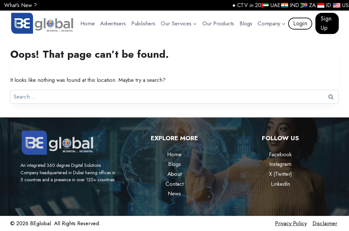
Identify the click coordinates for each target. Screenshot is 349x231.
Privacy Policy (291, 223)
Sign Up (326, 23)
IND (288, 5)
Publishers (143, 23)
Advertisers (113, 23)
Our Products (218, 23)
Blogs (245, 23)
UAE (268, 5)
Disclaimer (324, 223)
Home (87, 23)
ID (322, 5)
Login (300, 23)
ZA (306, 5)
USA (340, 5)
